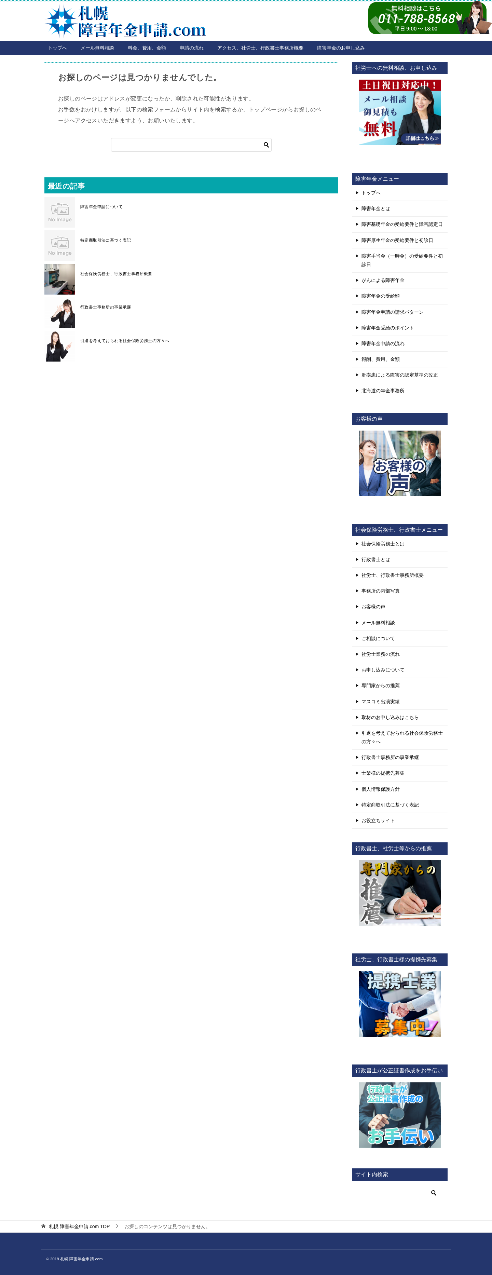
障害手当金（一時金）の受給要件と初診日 (402, 260)
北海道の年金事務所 (383, 390)
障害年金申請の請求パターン (392, 312)
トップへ (57, 48)
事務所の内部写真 (380, 591)
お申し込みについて (383, 670)
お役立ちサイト (378, 820)
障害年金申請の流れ (383, 343)
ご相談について (378, 638)
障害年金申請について (101, 206)
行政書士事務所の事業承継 (105, 307)
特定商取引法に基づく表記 (105, 240)
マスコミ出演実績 (380, 701)
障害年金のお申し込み (341, 48)
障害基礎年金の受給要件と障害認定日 (402, 224)
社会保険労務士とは (383, 543)
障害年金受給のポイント (387, 327)
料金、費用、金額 (147, 48)
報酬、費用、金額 (380, 359)
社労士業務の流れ (380, 654)
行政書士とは (375, 559)
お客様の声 (373, 606)
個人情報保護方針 (380, 789)
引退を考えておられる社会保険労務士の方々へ (124, 340)
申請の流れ (192, 48)
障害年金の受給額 (380, 296)
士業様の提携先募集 (383, 773)
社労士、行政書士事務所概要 (392, 575)
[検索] (191, 145)
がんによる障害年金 (383, 280)
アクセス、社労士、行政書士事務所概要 (260, 48)
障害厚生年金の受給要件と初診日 (397, 240)
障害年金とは (375, 208)
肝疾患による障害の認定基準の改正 (399, 375)
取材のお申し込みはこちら (390, 717)
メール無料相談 (97, 48)
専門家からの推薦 (380, 685)
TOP (79, 1226)
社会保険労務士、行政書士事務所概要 (116, 273)
